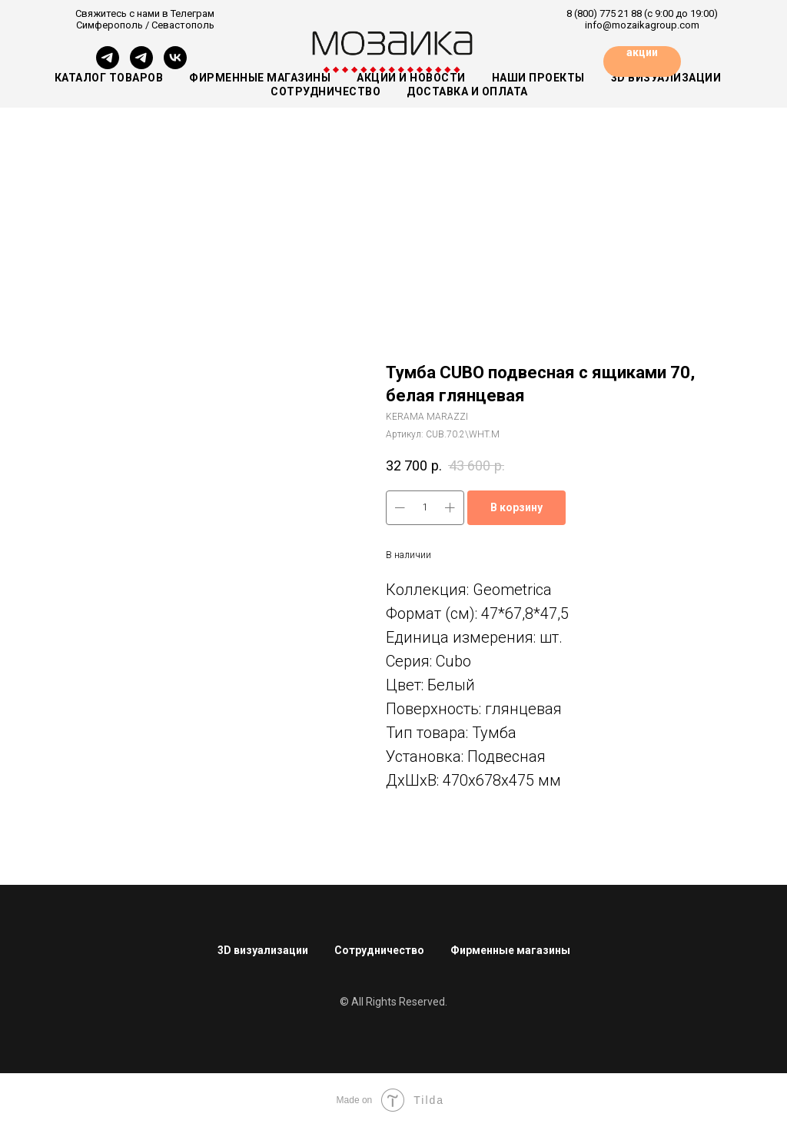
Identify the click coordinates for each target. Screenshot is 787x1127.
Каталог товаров (109, 77)
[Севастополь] (141, 64)
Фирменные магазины (259, 77)
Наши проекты (538, 77)
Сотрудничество (379, 950)
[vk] (175, 64)
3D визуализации (263, 950)
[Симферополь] (107, 64)
